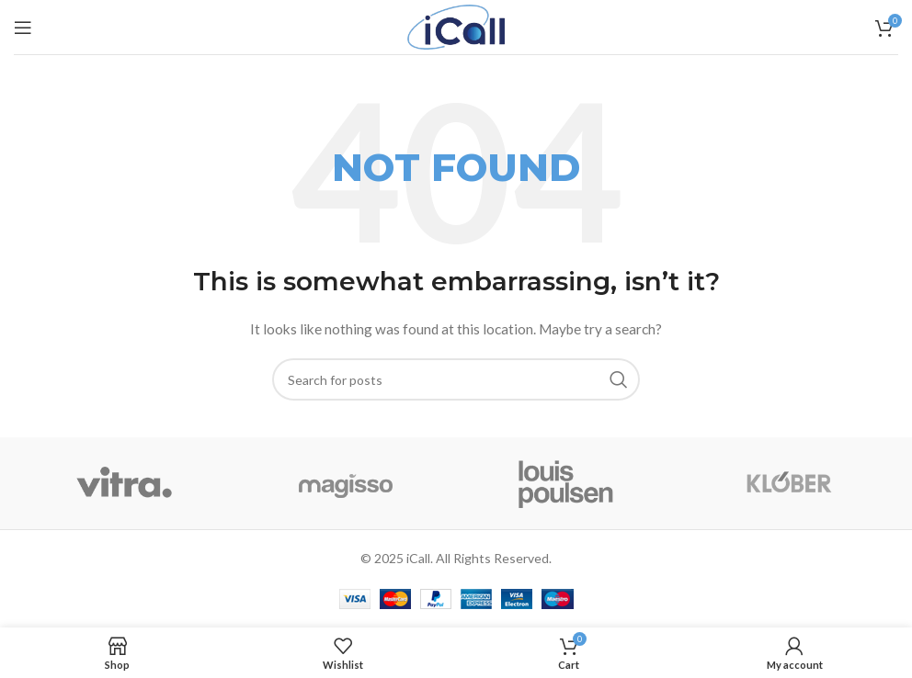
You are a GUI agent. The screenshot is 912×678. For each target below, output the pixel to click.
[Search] (456, 379)
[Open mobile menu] (23, 27)
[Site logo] (456, 25)
